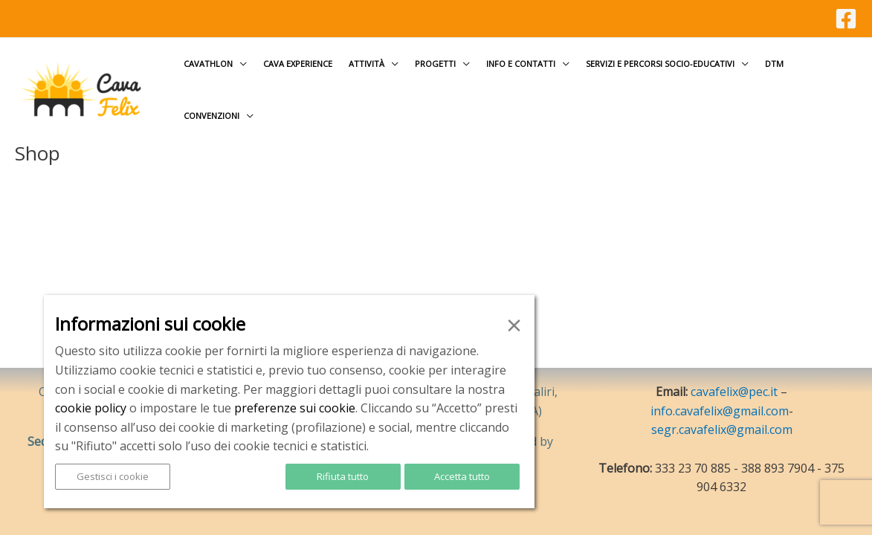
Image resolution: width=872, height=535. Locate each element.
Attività (366, 63)
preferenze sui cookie (294, 408)
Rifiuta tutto (343, 476)
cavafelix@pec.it (734, 391)
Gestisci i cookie (113, 476)
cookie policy (90, 408)
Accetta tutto (462, 476)
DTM (774, 63)
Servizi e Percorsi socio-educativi (660, 63)
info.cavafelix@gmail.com (719, 411)
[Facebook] (846, 18)
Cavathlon (208, 63)
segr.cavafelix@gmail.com (721, 429)
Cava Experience (297, 63)
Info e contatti (520, 63)
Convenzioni (211, 115)
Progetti (435, 63)
